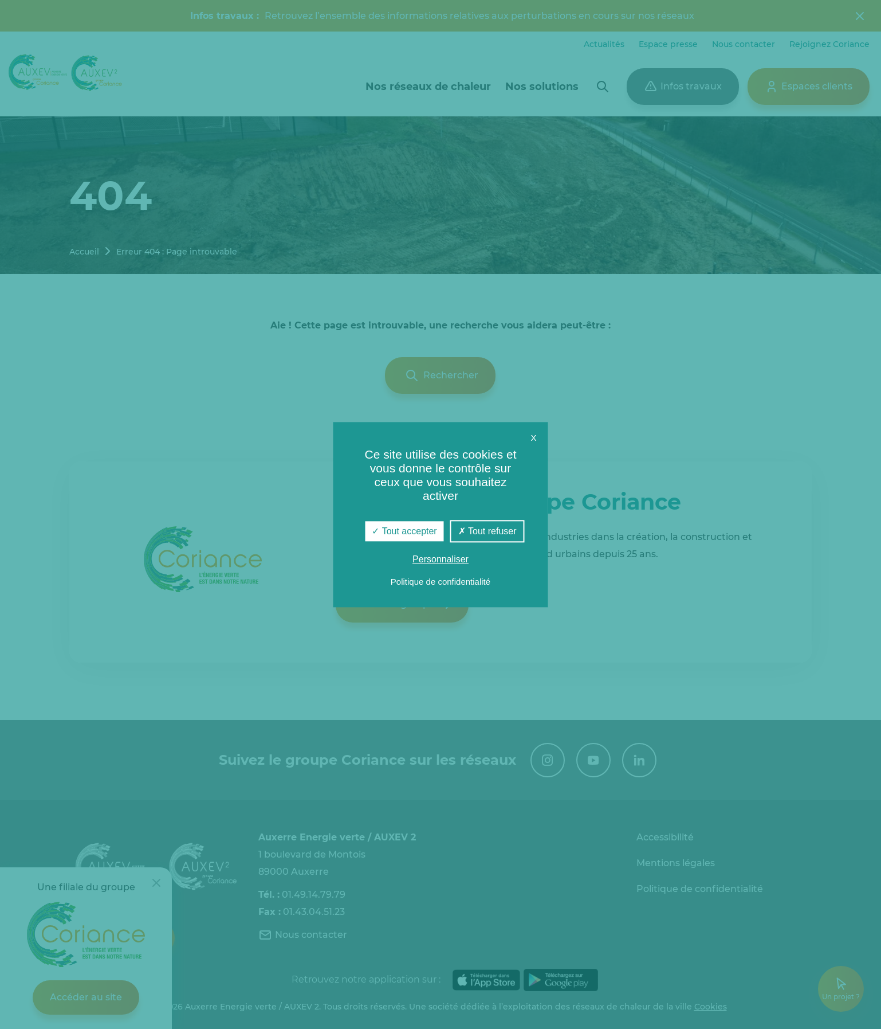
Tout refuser (487, 531)
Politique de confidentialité (440, 581)
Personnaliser (440, 559)
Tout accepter (404, 531)
